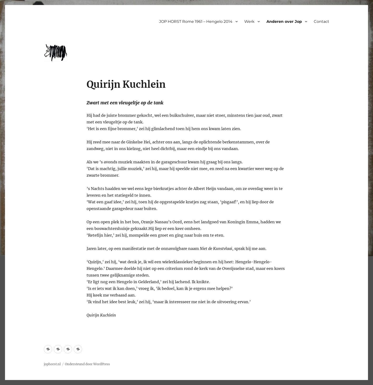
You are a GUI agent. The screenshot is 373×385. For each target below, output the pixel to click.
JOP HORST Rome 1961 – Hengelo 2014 (195, 21)
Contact (321, 21)
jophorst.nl (52, 364)
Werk (249, 21)
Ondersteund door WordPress (87, 364)
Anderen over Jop (284, 21)
